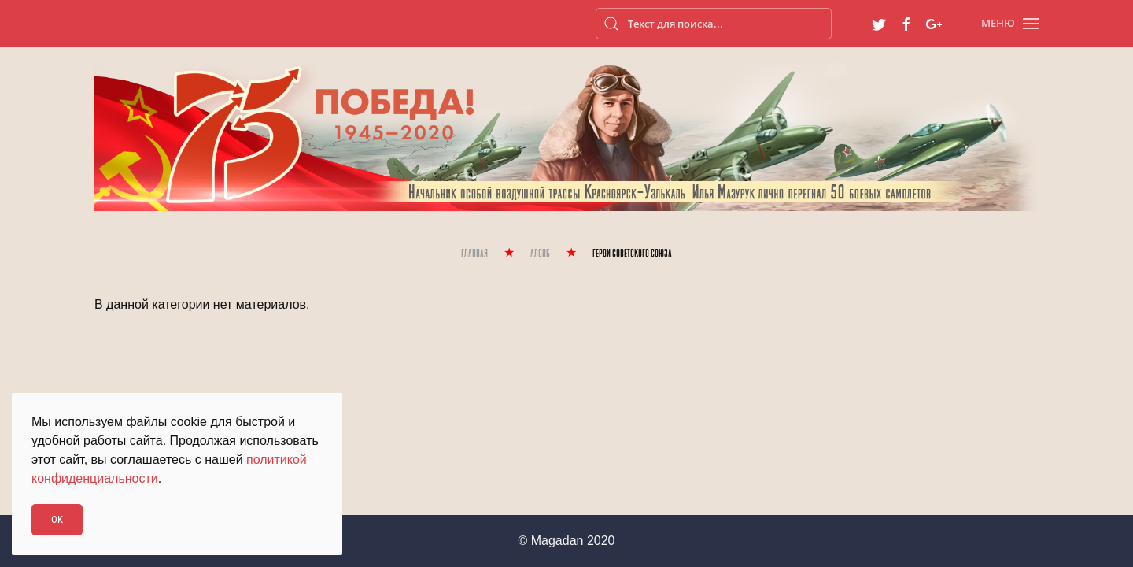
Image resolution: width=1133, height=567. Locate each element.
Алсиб (540, 254)
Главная (474, 254)
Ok (57, 519)
